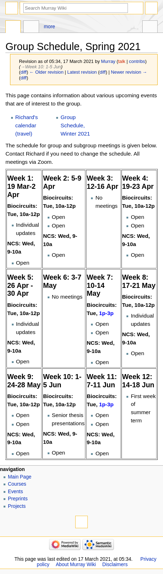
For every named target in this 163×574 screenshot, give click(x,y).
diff (23, 72)
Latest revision (82, 72)
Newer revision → (129, 72)
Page (13, 27)
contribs (137, 61)
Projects (17, 506)
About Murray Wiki (76, 564)
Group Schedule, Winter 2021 (75, 125)
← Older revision (46, 72)
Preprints (18, 498)
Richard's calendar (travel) (26, 125)
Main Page (20, 477)
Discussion (31, 27)
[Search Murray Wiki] (75, 8)
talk (121, 61)
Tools (150, 27)
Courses (17, 484)
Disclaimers (115, 564)
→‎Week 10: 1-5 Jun (40, 66)
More (49, 26)
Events (15, 491)
